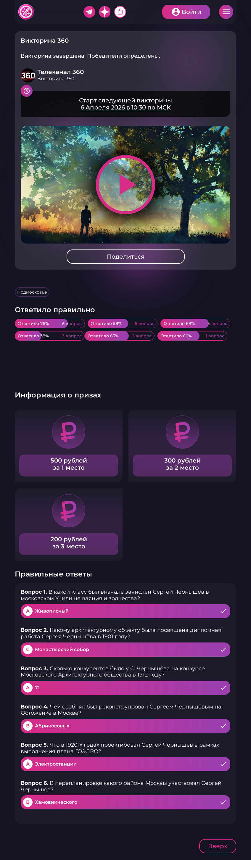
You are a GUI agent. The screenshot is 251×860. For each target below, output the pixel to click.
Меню (226, 12)
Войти (191, 11)
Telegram (89, 12)
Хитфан (26, 12)
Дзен (105, 12)
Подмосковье (32, 292)
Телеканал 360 (60, 71)
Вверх (217, 846)
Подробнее (125, 104)
